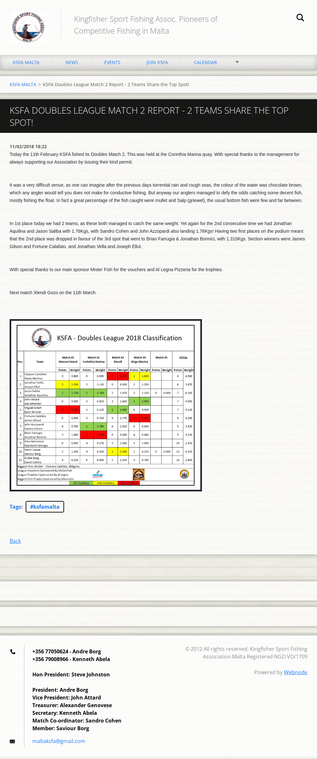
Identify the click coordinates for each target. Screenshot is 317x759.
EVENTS (112, 64)
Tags (15, 508)
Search (300, 18)
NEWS (71, 64)
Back (15, 542)
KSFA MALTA (26, 64)
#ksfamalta (45, 508)
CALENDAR (205, 64)
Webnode (295, 674)
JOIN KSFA (157, 64)
